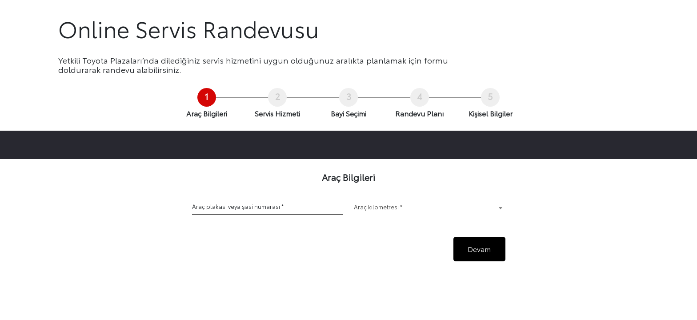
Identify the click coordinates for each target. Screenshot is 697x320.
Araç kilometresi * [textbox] (378, 207)
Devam (479, 249)
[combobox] (429, 208)
